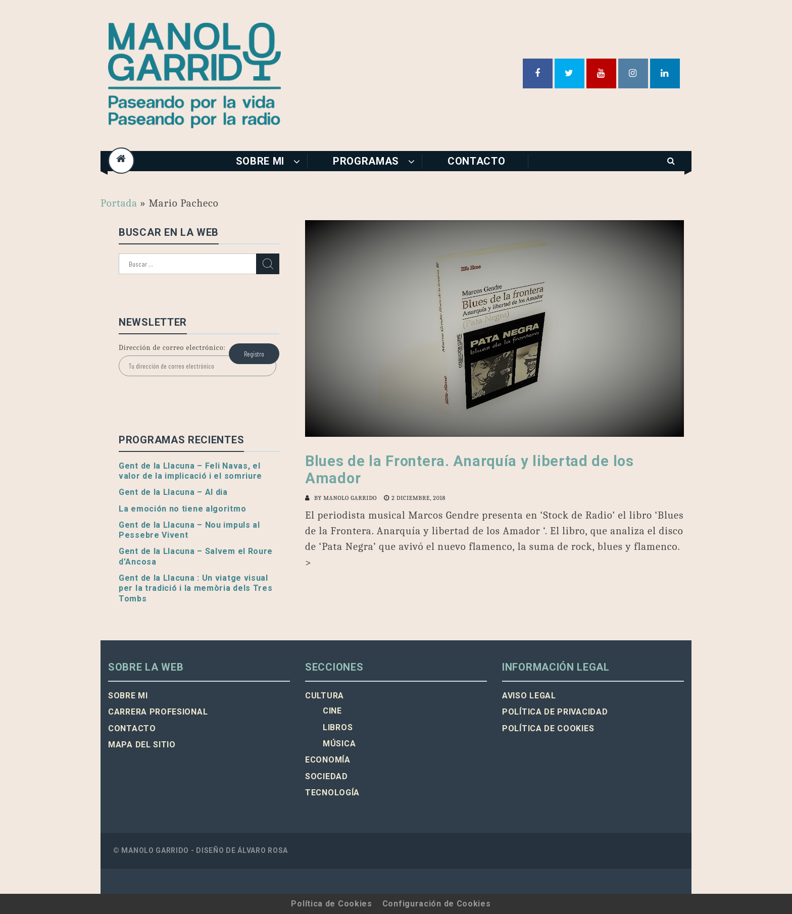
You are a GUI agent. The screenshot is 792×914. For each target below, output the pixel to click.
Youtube (601, 73)
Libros (338, 727)
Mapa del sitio (142, 744)
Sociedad (326, 776)
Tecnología (332, 792)
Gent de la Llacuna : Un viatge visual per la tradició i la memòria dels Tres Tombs (196, 588)
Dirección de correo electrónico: (172, 347)
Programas (366, 161)
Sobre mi (260, 161)
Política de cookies (548, 728)
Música (339, 743)
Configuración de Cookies (436, 903)
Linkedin (665, 73)
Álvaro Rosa (262, 850)
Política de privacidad (555, 712)
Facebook (538, 73)
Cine (332, 711)
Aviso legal (529, 695)
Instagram (633, 73)
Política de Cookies (331, 903)
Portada (119, 203)
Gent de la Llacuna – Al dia (173, 492)
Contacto (477, 161)
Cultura (324, 695)
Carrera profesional (158, 712)
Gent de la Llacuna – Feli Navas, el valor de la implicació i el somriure (190, 471)
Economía (328, 760)
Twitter (569, 73)
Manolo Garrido (350, 497)
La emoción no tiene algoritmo (182, 509)
